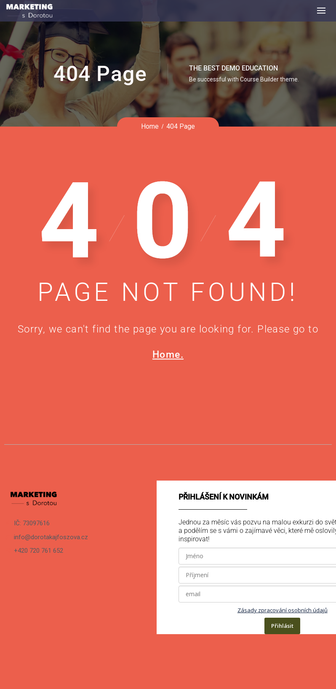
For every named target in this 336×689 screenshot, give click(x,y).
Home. (168, 354)
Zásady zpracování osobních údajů (282, 610)
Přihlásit (282, 626)
